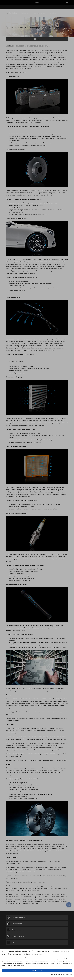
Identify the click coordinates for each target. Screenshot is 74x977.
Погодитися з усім (37, 970)
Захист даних (69, 974)
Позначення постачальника (58, 974)
